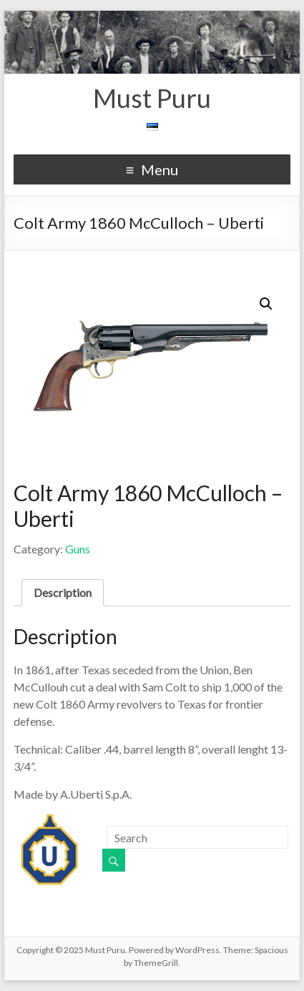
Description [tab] (63, 592)
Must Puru (152, 98)
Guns (77, 549)
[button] (266, 304)
